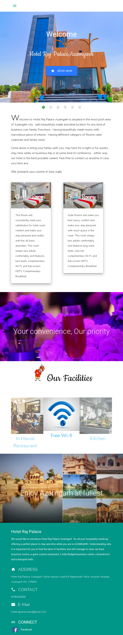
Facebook (21, 629)
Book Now (61, 71)
